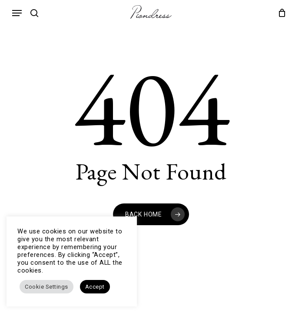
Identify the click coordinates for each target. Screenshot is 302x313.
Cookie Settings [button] (46, 286)
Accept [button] (95, 286)
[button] (17, 13)
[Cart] (280, 12)
